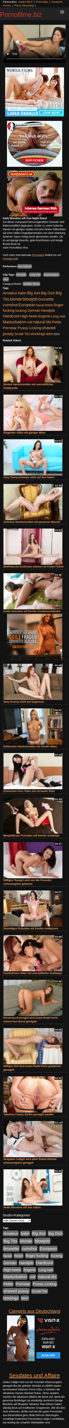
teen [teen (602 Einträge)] (49, 334)
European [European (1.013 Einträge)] (27, 305)
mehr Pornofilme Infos (15, 247)
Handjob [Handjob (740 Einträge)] (48, 310)
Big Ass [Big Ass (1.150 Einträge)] (33, 293)
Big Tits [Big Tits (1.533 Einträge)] (10, 1241)
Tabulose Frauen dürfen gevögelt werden (28, 1114)
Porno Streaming (24, 5)
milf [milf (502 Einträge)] (29, 322)
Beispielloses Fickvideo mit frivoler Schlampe (31, 835)
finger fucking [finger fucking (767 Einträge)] (37, 1256)
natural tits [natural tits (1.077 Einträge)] (42, 322)
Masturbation (51, 274)
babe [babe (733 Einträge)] (22, 293)
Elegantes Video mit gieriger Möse (24, 432)
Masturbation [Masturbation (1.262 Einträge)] (14, 322)
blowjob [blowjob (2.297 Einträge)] (30, 299)
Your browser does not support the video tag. (34, 44)
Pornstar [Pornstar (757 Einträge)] (10, 328)
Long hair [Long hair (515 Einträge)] (58, 316)
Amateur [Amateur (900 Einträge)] (10, 293)
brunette (21, 274)
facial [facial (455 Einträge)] (40, 305)
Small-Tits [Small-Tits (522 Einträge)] (22, 334)
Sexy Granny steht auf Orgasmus (23, 701)
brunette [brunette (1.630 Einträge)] (46, 299)
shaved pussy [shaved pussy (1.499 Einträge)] (16, 1291)
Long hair (35, 274)
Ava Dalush (24, 266)
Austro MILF (26, 1)
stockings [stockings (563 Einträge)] (38, 334)
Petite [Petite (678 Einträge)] (56, 322)
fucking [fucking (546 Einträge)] (21, 310)
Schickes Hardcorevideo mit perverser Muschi (31, 521)
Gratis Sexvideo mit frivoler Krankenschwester (32, 611)
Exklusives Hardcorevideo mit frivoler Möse (30, 746)
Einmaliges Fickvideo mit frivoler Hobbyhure (30, 928)
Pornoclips (42, 1)
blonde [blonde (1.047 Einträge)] (16, 299)
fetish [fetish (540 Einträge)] (49, 305)
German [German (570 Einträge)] (33, 310)
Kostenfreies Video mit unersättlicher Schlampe (32, 973)
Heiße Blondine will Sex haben (22, 1207)
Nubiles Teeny (31, 283)
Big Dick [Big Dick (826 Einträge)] (48, 293)
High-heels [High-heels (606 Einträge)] (29, 316)
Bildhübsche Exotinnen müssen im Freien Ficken (33, 566)
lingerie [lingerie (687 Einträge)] (44, 316)
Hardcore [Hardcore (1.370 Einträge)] (11, 316)
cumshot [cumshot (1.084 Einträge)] (10, 305)
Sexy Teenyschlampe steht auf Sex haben (28, 477)
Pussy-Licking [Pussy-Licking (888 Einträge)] (29, 328)
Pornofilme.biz (21, 14)
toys (5, 279)
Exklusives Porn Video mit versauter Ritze (29, 791)
